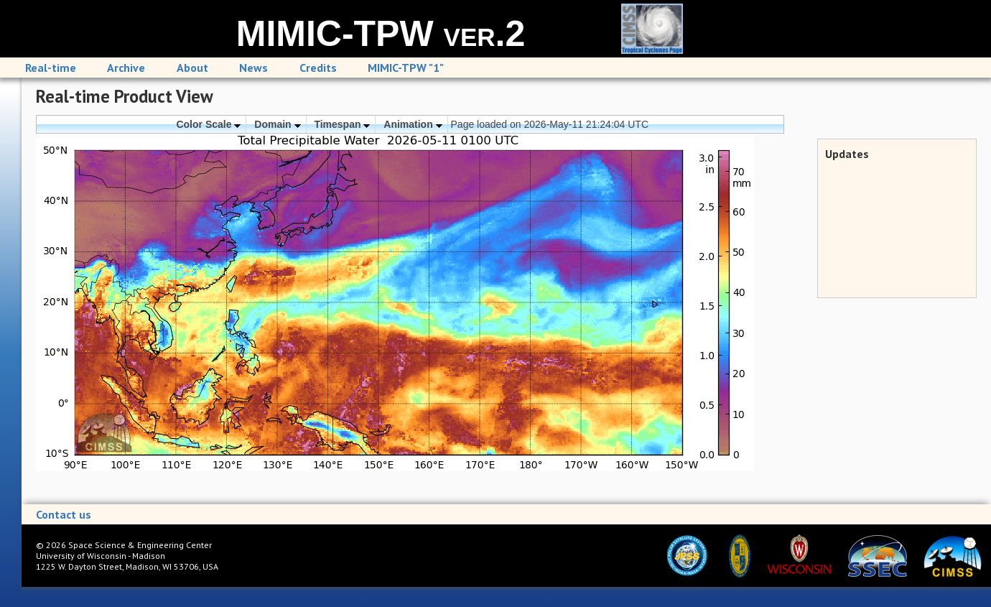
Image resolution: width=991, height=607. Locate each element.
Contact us (63, 514)
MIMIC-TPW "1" (406, 67)
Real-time (50, 67)
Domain (277, 124)
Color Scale (208, 124)
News (253, 67)
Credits (318, 67)
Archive (126, 67)
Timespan (342, 124)
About (192, 67)
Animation (412, 124)
